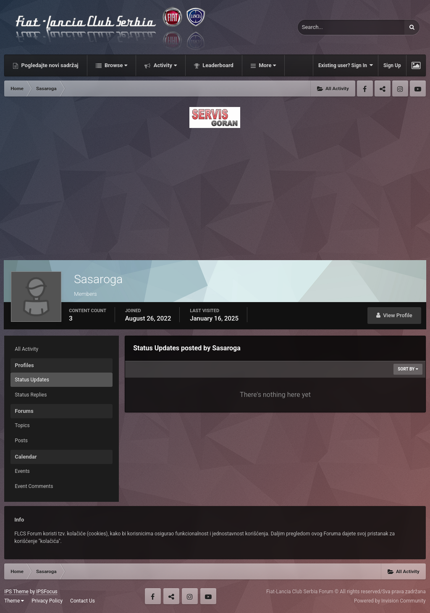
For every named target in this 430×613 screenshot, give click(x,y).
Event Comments (34, 486)
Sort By (408, 369)
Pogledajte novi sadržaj (49, 65)
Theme (14, 601)
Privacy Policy (47, 601)
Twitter (383, 89)
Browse (115, 65)
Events (22, 471)
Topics (22, 425)
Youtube (418, 89)
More (266, 65)
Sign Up (392, 65)
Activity (164, 65)
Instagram (400, 89)
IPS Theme (16, 592)
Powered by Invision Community (390, 601)
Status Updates (32, 380)
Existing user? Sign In (345, 65)
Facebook (365, 89)
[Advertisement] (215, 191)
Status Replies (31, 395)
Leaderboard (217, 65)
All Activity (26, 349)
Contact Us (82, 601)
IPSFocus (46, 592)
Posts (21, 440)
